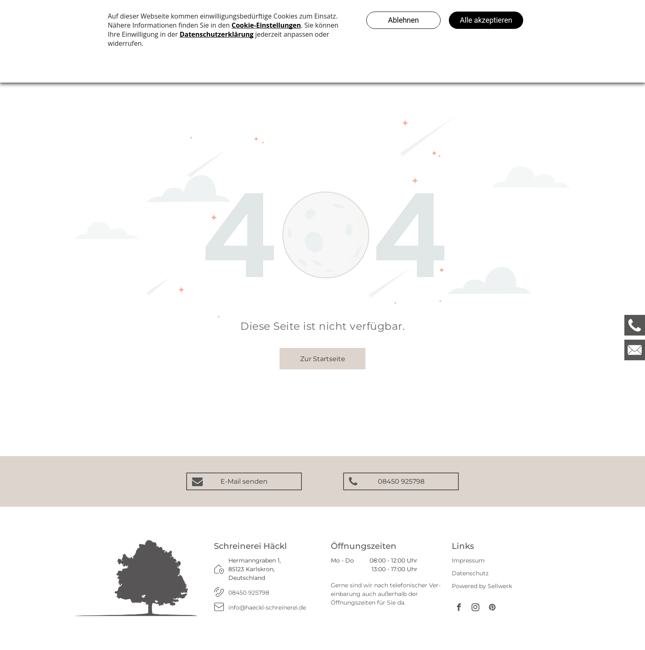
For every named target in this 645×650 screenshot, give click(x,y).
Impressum (468, 560)
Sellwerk (500, 586)
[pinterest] (492, 608)
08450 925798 (248, 592)
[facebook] (459, 608)
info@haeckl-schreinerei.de (267, 607)
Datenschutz (470, 573)
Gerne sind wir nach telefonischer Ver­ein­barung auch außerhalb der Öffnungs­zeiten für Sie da (386, 593)
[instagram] (475, 608)
